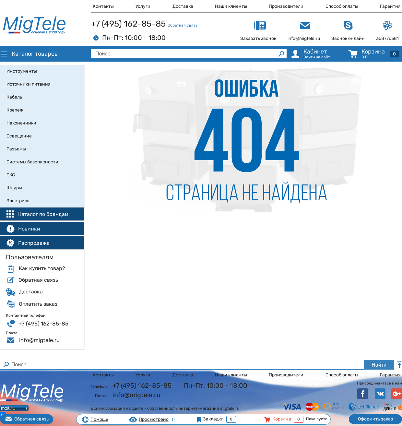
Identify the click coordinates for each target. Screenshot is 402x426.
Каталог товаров (29, 53)
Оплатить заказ (38, 304)
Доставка (182, 6)
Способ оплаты (341, 6)
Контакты (103, 6)
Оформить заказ (375, 419)
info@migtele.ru (39, 340)
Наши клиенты (231, 6)
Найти (379, 365)
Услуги (143, 6)
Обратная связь (182, 25)
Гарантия (390, 6)
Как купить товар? (42, 268)
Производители (286, 6)
